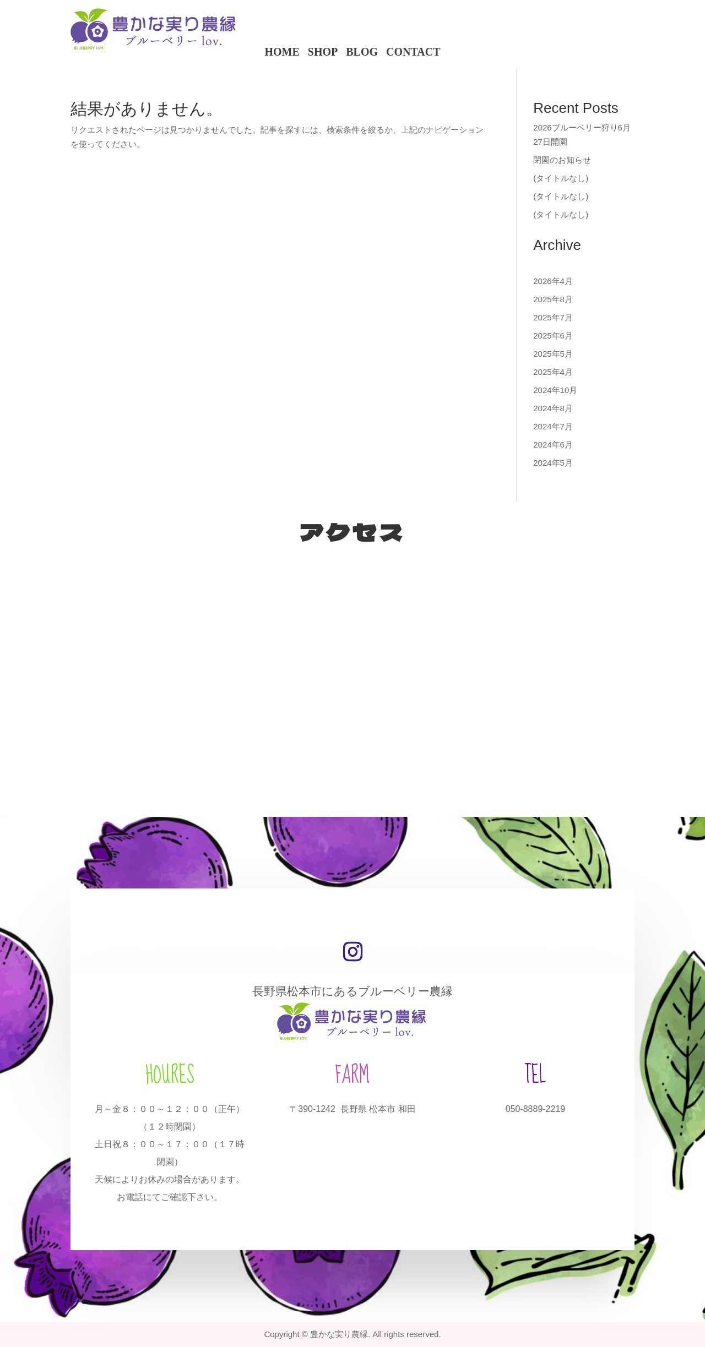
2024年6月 (553, 444)
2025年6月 (553, 335)
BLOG (362, 51)
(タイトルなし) (560, 178)
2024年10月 (555, 390)
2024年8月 (553, 408)
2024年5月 (553, 462)
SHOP (323, 51)
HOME (281, 51)
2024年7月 (553, 426)
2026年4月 (553, 281)
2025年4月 (553, 372)
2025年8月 (553, 299)
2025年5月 (553, 353)
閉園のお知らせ (562, 160)
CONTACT (413, 51)
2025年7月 (553, 317)
